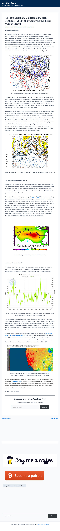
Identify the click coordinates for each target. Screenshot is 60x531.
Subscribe (44, 407)
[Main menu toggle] (56, 4)
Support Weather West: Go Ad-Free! (14, 486)
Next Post (54, 419)
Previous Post (6, 419)
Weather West (11, 3)
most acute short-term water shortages (21, 338)
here (33, 197)
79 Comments (9, 27)
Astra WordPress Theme (42, 524)
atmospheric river (16, 382)
